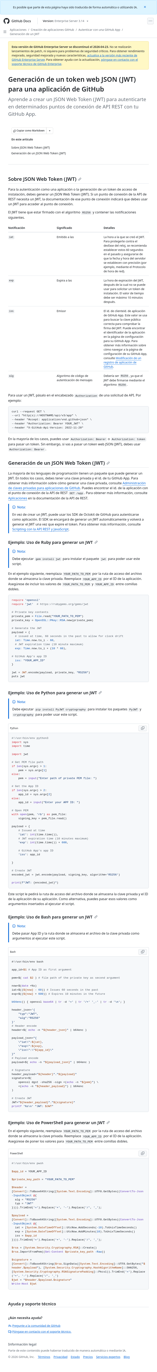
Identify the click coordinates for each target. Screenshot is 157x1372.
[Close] (145, 6)
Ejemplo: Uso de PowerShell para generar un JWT (59, 1122)
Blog (127, 1357)
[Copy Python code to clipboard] (142, 728)
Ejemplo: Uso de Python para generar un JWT (55, 692)
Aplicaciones (18, 30)
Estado (75, 1357)
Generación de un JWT (24, 34)
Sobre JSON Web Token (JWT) (44, 179)
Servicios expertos (108, 1357)
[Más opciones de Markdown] (49, 130)
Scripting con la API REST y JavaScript (40, 529)
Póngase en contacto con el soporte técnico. (39, 1331)
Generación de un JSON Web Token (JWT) (59, 462)
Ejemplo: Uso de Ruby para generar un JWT (53, 542)
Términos (44, 1357)
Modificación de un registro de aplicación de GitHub (122, 362)
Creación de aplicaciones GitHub (52, 30)
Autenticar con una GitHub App (99, 30)
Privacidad (60, 1357)
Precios (88, 1357)
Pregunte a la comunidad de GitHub (34, 1326)
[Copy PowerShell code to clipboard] (142, 1153)
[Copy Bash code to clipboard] (142, 952)
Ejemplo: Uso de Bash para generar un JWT (53, 917)
